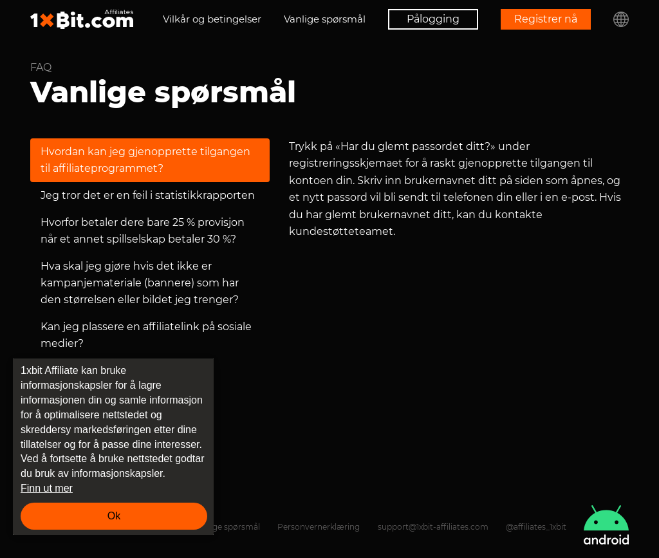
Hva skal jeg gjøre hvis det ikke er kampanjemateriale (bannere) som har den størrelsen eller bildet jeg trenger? (140, 283)
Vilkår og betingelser (212, 19)
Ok (113, 515)
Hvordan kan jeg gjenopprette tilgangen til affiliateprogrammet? (145, 159)
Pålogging (433, 19)
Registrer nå (545, 19)
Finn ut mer (47, 488)
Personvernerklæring (318, 527)
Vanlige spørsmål (325, 19)
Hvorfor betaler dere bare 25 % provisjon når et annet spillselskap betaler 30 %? (143, 230)
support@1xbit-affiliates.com (433, 527)
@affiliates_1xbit (536, 527)
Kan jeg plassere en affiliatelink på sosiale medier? (146, 335)
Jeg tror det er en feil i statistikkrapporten (148, 195)
